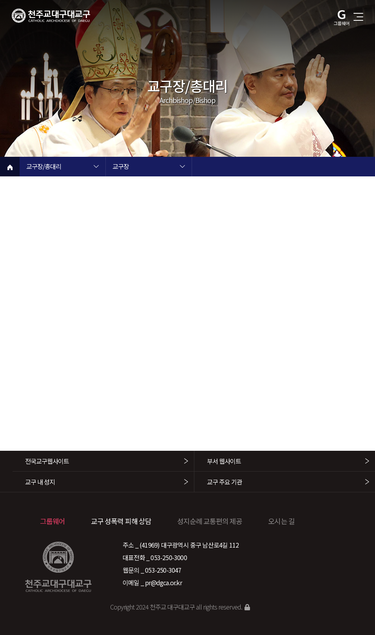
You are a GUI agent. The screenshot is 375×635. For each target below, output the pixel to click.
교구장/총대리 (43, 167)
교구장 (120, 167)
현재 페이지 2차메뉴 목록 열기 (182, 167)
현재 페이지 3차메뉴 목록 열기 (268, 167)
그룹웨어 (52, 521)
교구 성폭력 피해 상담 (121, 521)
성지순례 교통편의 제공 (210, 521)
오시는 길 (281, 521)
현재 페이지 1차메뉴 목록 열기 (96, 167)
